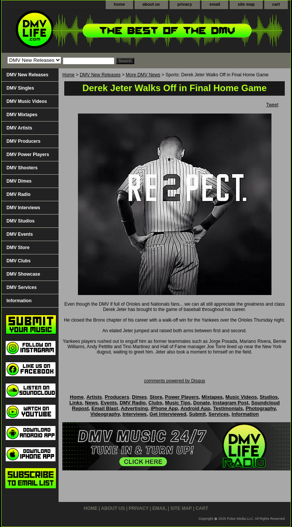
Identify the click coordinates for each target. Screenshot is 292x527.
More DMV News (143, 74)
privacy (185, 4)
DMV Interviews (23, 207)
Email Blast (105, 408)
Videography (105, 414)
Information (19, 300)
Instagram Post (230, 403)
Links (75, 403)
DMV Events (19, 234)
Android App (195, 408)
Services (218, 414)
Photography (261, 408)
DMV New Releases (100, 74)
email (214, 4)
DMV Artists (19, 128)
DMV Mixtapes (21, 114)
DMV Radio (18, 194)
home (119, 4)
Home (68, 74)
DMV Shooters (22, 167)
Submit (197, 414)
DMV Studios (20, 221)
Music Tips (177, 403)
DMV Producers (23, 141)
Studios (269, 397)
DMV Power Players (27, 154)
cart (276, 4)
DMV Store (18, 247)
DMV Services (21, 287)
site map (246, 4)
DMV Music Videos (26, 101)
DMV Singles (20, 88)
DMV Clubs (18, 261)
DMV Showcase (23, 274)
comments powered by (174, 380)
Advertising (134, 408)
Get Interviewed (167, 414)
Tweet (272, 104)
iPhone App (164, 408)
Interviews (134, 414)
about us (151, 4)
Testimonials (228, 408)
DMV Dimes (19, 181)
